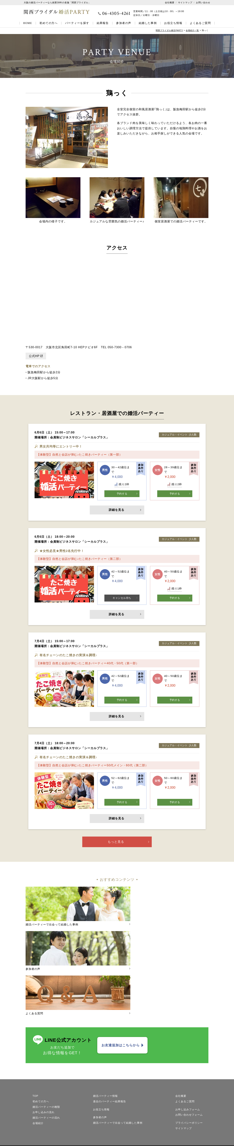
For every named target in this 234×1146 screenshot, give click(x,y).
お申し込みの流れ (43, 1058)
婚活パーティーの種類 (46, 1053)
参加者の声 (123, 23)
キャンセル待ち (122, 598)
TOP (35, 1042)
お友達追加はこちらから (120, 992)
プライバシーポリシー (189, 1069)
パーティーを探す (77, 23)
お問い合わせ (203, 2)
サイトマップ (185, 2)
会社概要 (169, 2)
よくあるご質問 (200, 23)
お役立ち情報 (173, 23)
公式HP (34, 356)
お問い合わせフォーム (189, 1061)
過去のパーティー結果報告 (109, 1047)
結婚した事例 (148, 23)
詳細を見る (117, 510)
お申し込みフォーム (187, 1055)
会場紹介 (38, 1069)
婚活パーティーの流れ (46, 1064)
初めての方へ (48, 23)
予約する (122, 493)
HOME (27, 23)
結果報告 (103, 23)
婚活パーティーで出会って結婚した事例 (117, 1069)
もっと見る (116, 844)
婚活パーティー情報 (105, 1042)
